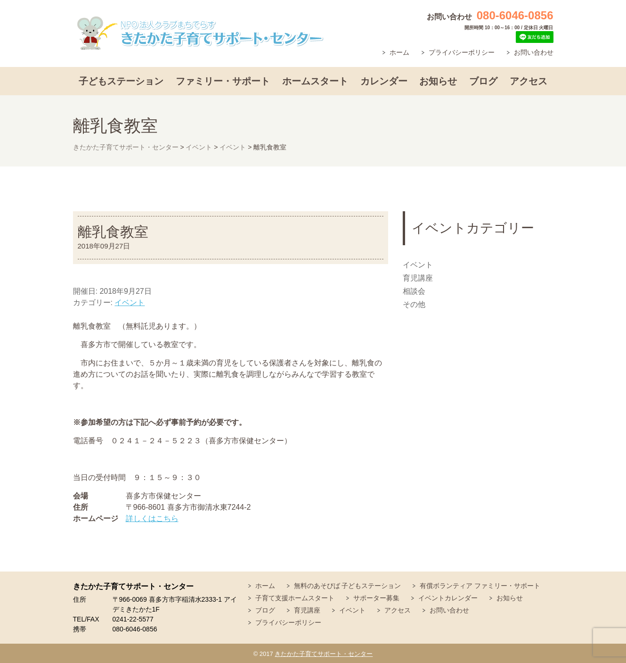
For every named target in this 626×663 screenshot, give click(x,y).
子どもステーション (121, 81)
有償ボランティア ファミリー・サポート (480, 585)
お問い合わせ (533, 52)
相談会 (414, 291)
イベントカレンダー (448, 598)
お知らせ (438, 81)
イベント (129, 302)
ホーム (399, 52)
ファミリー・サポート (223, 81)
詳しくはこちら (152, 518)
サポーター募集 (376, 598)
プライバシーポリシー (462, 52)
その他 (414, 304)
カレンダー (383, 81)
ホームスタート (315, 81)
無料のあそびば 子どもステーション (347, 585)
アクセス (528, 81)
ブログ (483, 81)
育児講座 (418, 278)
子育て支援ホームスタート (294, 598)
